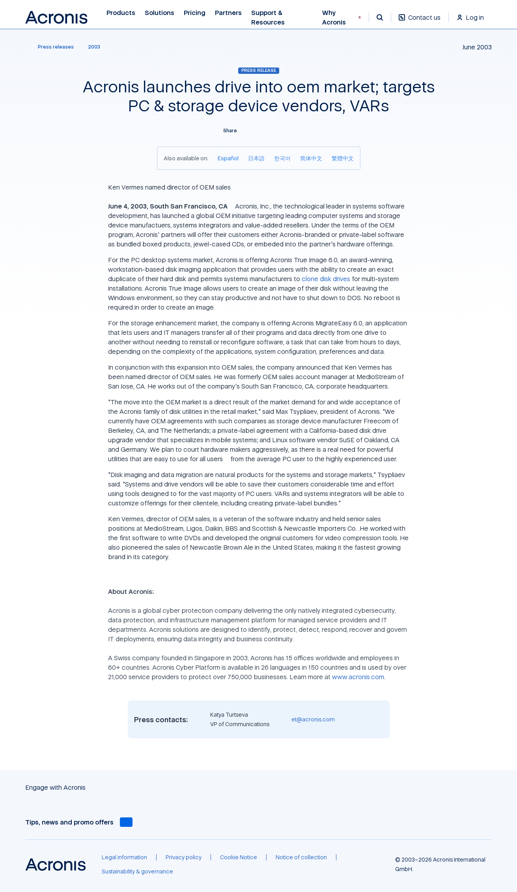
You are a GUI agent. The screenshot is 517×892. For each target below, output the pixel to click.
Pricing (194, 12)
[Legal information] (124, 857)
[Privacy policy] (184, 857)
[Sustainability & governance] (137, 871)
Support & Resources (268, 17)
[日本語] (256, 158)
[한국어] (282, 158)
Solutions (159, 12)
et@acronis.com (313, 719)
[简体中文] (311, 158)
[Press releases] (51, 47)
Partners (228, 12)
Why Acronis (334, 17)
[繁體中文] (343, 158)
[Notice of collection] (301, 857)
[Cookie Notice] (238, 857)
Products (120, 12)
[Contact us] (419, 21)
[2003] (94, 47)
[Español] (228, 158)
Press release (258, 70)
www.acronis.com (358, 676)
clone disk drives (326, 278)
